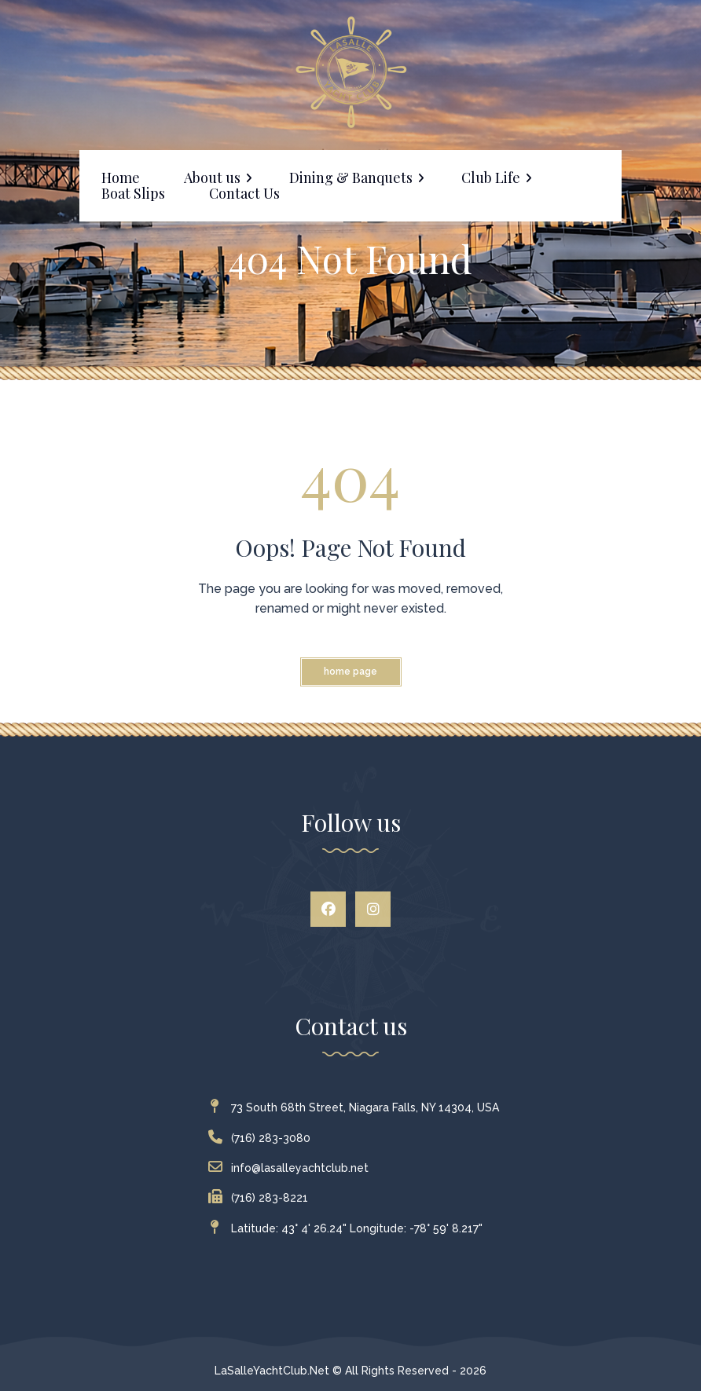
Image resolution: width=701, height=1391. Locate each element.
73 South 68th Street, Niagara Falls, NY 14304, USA (357, 1107)
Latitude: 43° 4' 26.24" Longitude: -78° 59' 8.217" (349, 1228)
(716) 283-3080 (262, 1138)
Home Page (350, 671)
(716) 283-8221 (261, 1198)
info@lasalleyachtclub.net (292, 1168)
